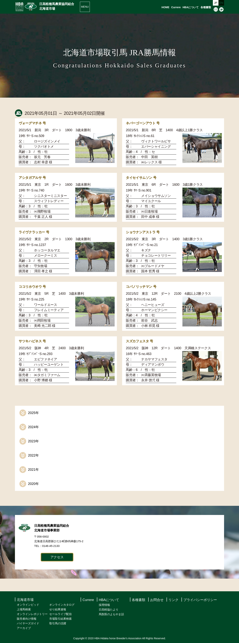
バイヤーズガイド (28, 623)
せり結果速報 (57, 609)
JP (215, 2)
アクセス (57, 557)
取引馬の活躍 (57, 623)
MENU (85, 6)
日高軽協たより (108, 609)
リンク (173, 600)
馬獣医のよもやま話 (111, 614)
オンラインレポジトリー (32, 614)
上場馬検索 (24, 609)
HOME (165, 7)
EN (221, 2)
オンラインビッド (28, 604)
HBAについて (191, 7)
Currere (176, 7)
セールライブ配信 (60, 614)
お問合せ (157, 600)
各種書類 (206, 7)
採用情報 (104, 604)
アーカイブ (24, 628)
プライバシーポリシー (200, 600)
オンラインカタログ (62, 604)
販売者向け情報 (26, 618)
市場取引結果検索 (60, 618)
